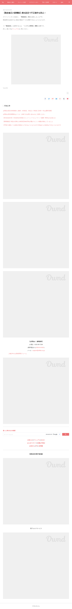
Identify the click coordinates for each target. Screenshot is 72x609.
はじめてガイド (31, 443)
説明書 (41, 446)
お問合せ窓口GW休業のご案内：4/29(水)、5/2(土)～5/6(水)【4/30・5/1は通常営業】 (27, 110)
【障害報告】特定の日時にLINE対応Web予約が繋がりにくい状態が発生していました (28, 121)
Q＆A (43, 440)
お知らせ (30, 440)
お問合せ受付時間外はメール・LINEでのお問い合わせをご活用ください (24, 114)
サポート (55, 2)
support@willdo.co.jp (39, 350)
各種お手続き (41, 443)
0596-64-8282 (40, 347)
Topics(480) (5, 88)
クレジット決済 (22, 2)
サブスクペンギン (33, 2)
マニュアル (15, 29)
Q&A (62, 2)
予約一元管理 (45, 2)
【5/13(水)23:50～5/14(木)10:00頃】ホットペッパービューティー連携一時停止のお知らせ (29, 118)
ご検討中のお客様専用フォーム (17, 353)
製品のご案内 (10, 2)
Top (3, 2)
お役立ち (31, 446)
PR (36, 446)
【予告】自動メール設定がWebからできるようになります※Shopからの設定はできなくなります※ (32, 125)
